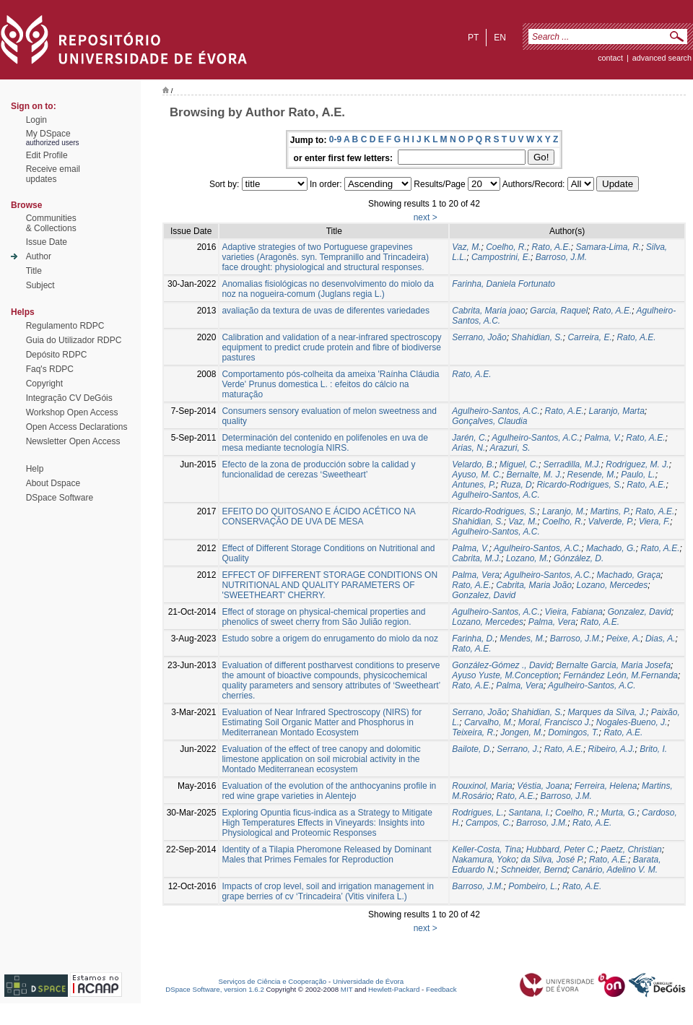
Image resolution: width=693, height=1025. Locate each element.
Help (35, 469)
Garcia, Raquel (559, 311)
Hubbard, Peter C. (561, 849)
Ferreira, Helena (606, 786)
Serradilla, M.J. (572, 464)
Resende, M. (591, 475)
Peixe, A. (623, 638)
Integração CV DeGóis (69, 398)
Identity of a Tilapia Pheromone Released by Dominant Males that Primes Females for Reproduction (326, 854)
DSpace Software (59, 498)
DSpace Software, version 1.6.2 (214, 989)
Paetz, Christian (631, 849)
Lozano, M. (527, 558)
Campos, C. (488, 823)
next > (425, 217)
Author (38, 256)
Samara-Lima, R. (608, 247)
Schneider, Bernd (534, 870)
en (500, 38)
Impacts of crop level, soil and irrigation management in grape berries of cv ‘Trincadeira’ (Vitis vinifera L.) (327, 891)
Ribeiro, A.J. (611, 749)
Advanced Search (662, 57)
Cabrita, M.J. (476, 558)
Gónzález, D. (578, 558)
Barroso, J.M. (561, 257)
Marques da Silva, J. (606, 712)
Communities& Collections (51, 223)
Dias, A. (660, 638)
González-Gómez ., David (501, 665)
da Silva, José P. (552, 860)
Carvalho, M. (488, 722)
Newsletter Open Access (73, 441)
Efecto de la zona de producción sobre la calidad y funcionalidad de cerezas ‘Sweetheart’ (318, 469)
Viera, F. (655, 521)
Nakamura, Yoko (484, 860)
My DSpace (48, 134)
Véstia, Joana (543, 786)
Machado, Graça (628, 575)
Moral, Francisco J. (554, 722)
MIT (347, 989)
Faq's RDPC (50, 369)
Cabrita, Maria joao (488, 311)
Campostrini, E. (501, 257)
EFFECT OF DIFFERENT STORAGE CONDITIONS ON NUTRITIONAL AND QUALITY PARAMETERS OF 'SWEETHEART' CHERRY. (329, 585)
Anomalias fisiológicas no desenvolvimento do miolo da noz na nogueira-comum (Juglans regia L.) (328, 289)
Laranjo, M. (563, 511)
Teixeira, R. (473, 732)
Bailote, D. (472, 749)
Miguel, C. (519, 464)
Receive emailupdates (53, 174)
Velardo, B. (473, 464)
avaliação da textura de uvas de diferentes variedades (326, 311)
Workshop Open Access (72, 412)
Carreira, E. (589, 337)
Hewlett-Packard (393, 989)
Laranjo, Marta (616, 411)
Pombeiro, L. (532, 886)
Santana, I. (529, 813)
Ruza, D (515, 485)
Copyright (44, 384)
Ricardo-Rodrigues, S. (579, 485)
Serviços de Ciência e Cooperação (273, 981)
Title (34, 271)
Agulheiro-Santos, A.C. (496, 411)
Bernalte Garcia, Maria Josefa (613, 665)
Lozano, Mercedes (612, 585)
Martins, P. (610, 511)
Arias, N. (468, 448)
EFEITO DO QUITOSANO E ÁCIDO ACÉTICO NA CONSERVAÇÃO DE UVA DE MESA (318, 516)
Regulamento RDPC (65, 326)
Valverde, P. (611, 521)
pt (473, 38)
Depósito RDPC (56, 355)
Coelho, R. (506, 247)
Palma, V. (602, 438)
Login (36, 120)
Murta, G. (619, 813)
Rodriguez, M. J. (637, 464)
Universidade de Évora (368, 981)
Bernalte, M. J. (534, 475)
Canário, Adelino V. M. (615, 870)
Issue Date (46, 242)
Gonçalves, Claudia (489, 421)
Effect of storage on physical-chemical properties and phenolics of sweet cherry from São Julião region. (323, 617)
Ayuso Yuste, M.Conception (505, 675)
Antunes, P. (474, 485)
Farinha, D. (473, 638)
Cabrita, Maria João (534, 585)
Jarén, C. (469, 438)
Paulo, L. (638, 475)
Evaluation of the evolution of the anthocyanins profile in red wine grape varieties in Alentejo (329, 791)
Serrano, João (479, 337)
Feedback (441, 989)
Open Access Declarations (77, 427)
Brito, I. (653, 749)
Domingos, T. (573, 732)
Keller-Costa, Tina (486, 849)
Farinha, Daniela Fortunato (503, 284)
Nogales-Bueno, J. (632, 722)
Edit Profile (47, 155)
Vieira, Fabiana (574, 612)
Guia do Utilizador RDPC (74, 340)
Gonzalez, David (483, 595)
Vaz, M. (466, 247)
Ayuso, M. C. (477, 475)
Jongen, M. (521, 732)
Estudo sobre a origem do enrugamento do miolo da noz (330, 638)
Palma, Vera (476, 575)
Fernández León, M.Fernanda (620, 675)
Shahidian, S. (536, 337)
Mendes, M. (522, 638)
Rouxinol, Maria (482, 786)
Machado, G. (611, 548)
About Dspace (53, 483)
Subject (40, 285)
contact (610, 57)
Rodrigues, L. (477, 813)
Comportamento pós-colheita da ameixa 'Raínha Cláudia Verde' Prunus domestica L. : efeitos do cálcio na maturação (330, 384)
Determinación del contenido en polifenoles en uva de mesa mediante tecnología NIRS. (325, 443)
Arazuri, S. (510, 448)
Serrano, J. (518, 749)
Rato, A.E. (551, 247)
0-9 (335, 139)
